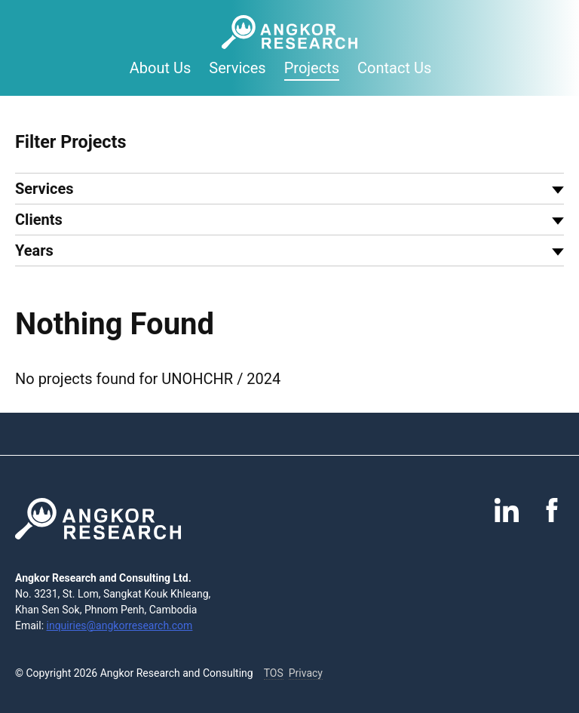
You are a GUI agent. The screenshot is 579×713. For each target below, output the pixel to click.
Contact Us (394, 68)
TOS (273, 673)
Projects (311, 68)
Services (237, 68)
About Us (160, 68)
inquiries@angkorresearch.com (120, 625)
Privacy (306, 673)
